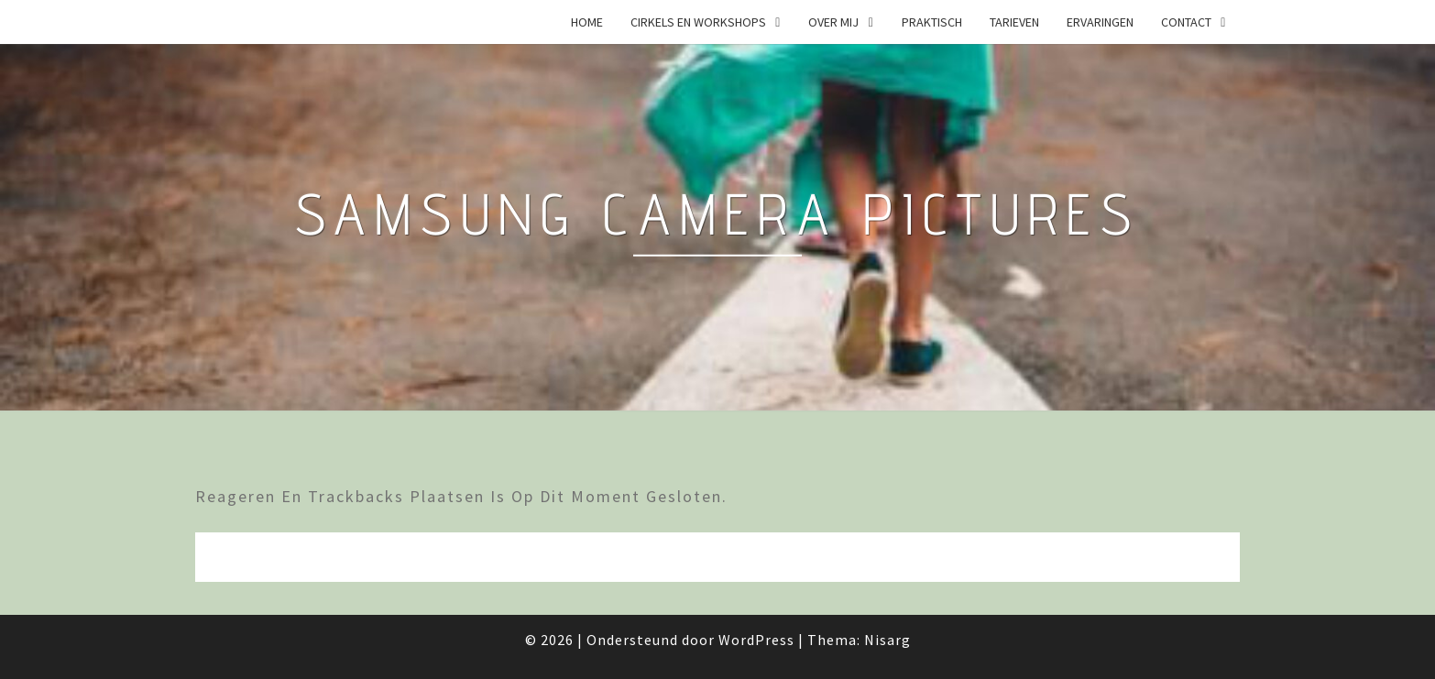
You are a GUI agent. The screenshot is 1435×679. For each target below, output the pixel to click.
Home (587, 22)
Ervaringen (1100, 22)
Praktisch (932, 22)
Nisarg (887, 639)
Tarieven (1014, 22)
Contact (1186, 22)
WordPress (756, 639)
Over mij (833, 22)
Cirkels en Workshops (698, 22)
